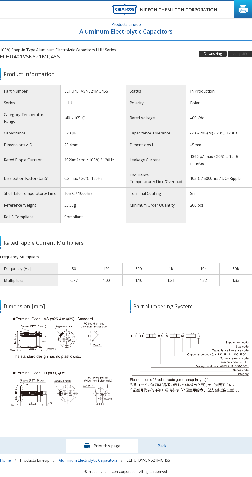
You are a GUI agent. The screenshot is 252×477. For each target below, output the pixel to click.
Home (5, 460)
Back (162, 445)
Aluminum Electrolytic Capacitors (88, 460)
